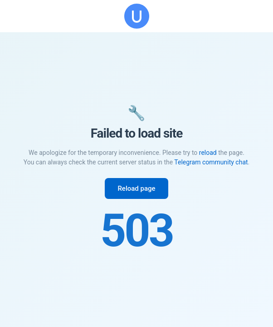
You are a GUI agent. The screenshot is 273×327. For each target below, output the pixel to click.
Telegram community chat (211, 162)
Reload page (136, 188)
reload (208, 152)
